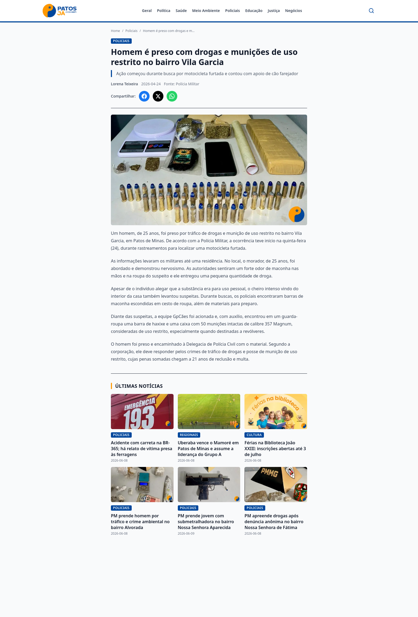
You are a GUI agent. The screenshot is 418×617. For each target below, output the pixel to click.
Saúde (181, 10)
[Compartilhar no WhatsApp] (172, 96)
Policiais (232, 10)
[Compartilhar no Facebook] (144, 96)
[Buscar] (371, 11)
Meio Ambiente (206, 10)
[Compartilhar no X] (158, 96)
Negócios (293, 10)
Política (163, 10)
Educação (254, 10)
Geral (147, 10)
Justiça (274, 10)
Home (115, 31)
